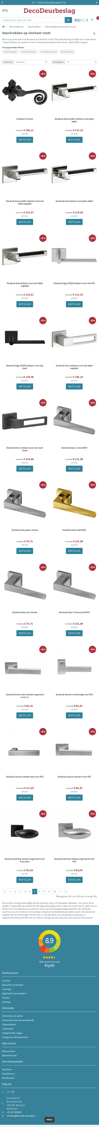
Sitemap (6, 1001)
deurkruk (31, 39)
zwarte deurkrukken (28, 52)
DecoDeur (7, 1069)
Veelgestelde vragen (12, 1032)
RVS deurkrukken (67, 52)
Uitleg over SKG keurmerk (15, 1037)
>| (65, 891)
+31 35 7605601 (14, 1112)
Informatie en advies (12, 1015)
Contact (6, 980)
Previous (2, 2)
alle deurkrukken (10, 52)
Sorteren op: (8, 62)
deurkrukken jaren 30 (49, 52)
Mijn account (8, 1051)
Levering (6, 989)
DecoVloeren (8, 1073)
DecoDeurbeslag (63, 39)
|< (5, 891)
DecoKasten (8, 1077)
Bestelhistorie (9, 1055)
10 (54, 891)
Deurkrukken (34, 26)
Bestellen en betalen (12, 984)
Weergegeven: (58, 62)
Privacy (5, 997)
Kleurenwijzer (9, 1024)
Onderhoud (7, 1028)
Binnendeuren (17, 26)
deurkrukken (11, 42)
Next (96, 2)
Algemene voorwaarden (14, 993)
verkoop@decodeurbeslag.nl (21, 1115)
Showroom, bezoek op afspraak (18, 1020)
